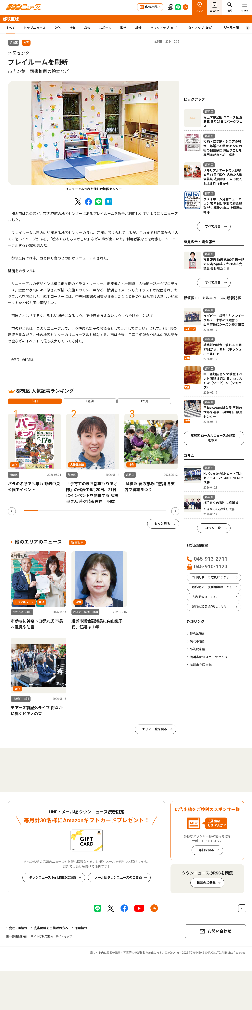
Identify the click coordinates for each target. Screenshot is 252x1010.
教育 (87, 28)
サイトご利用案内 (42, 936)
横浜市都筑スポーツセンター (210, 657)
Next (175, 511)
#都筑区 (27, 359)
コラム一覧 (213, 528)
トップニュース (34, 28)
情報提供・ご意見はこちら (211, 577)
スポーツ (105, 28)
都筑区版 (11, 19)
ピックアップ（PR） (165, 28)
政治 (123, 28)
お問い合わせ (219, 931)
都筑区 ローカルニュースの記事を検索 (213, 438)
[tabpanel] (95, 136)
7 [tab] (116, 510)
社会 (72, 28)
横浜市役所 (197, 641)
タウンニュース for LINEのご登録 (52, 877)
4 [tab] (73, 510)
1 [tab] (31, 510)
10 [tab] (159, 510)
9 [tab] (144, 510)
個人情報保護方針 (17, 936)
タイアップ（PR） (201, 28)
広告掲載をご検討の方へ (51, 928)
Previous (12, 511)
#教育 (15, 359)
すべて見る (212, 226)
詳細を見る (206, 850)
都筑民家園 (197, 649)
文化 (57, 28)
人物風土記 (231, 28)
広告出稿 (151, 7)
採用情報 (81, 928)
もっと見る (162, 524)
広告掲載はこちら (204, 597)
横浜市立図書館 (201, 665)
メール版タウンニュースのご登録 (118, 877)
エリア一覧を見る (154, 729)
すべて (10, 28)
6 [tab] (102, 510)
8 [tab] (130, 510)
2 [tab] (45, 510)
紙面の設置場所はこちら (209, 607)
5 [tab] (88, 510)
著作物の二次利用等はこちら (212, 587)
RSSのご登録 (206, 883)
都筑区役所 (197, 633)
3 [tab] (59, 510)
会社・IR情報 (18, 928)
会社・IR (214, 10)
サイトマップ (64, 936)
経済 (138, 28)
